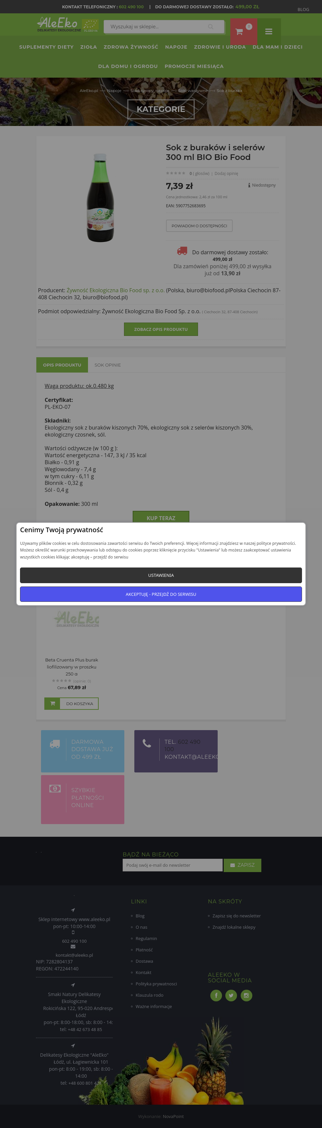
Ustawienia (161, 575)
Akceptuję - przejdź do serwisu (161, 594)
